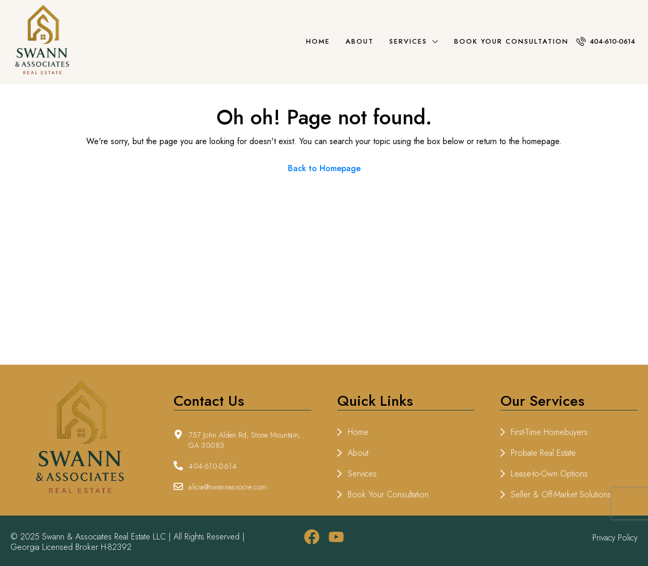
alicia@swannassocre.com (228, 487)
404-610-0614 (605, 41)
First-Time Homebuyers (549, 432)
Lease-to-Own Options (549, 474)
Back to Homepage (324, 168)
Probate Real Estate (543, 453)
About (360, 41)
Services (408, 41)
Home (318, 41)
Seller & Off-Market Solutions (561, 494)
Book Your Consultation (511, 41)
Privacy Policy (615, 538)
